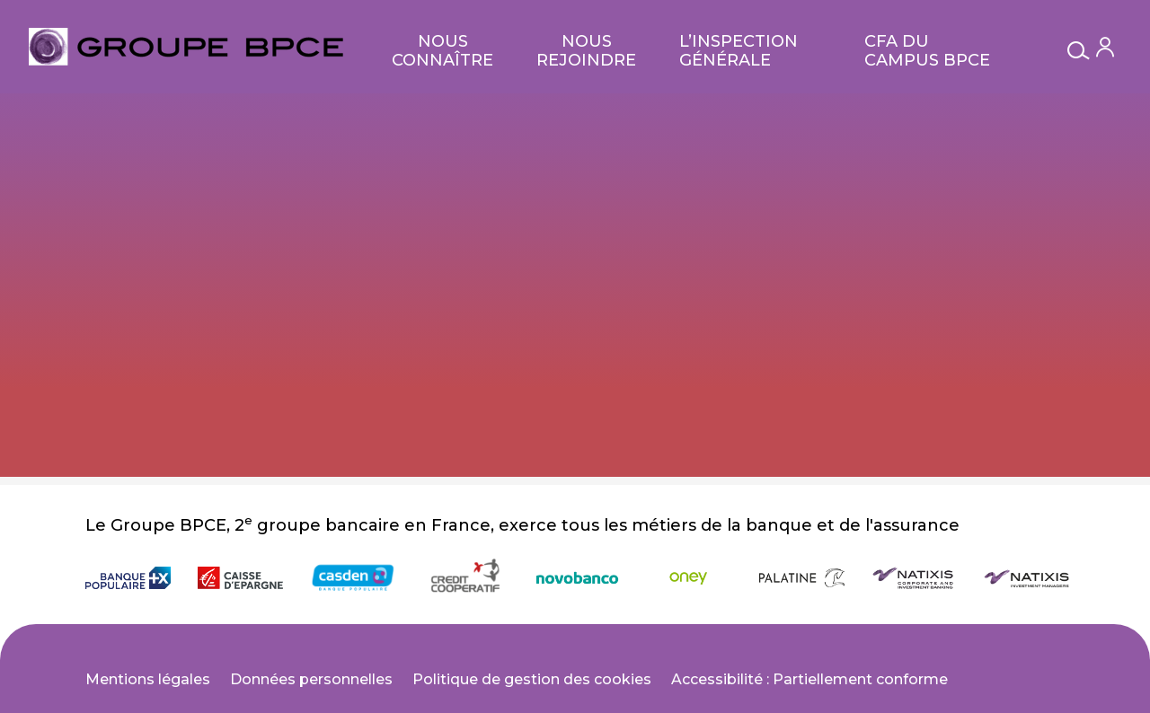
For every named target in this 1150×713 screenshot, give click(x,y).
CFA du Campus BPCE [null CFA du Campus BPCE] (927, 50)
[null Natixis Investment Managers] (1026, 578)
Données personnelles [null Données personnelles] (311, 679)
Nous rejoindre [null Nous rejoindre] (586, 50)
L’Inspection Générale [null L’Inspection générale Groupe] (738, 50)
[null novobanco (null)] (577, 578)
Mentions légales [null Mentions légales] (147, 679)
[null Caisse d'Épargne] (240, 578)
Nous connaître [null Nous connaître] (442, 50)
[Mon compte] (1105, 47)
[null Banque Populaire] (128, 578)
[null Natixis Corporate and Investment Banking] (914, 578)
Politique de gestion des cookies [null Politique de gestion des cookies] (531, 679)
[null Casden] (352, 578)
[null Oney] (689, 578)
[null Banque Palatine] (802, 578)
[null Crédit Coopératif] (465, 578)
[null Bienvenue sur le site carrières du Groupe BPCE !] (186, 47)
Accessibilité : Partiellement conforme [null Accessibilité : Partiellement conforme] (809, 679)
